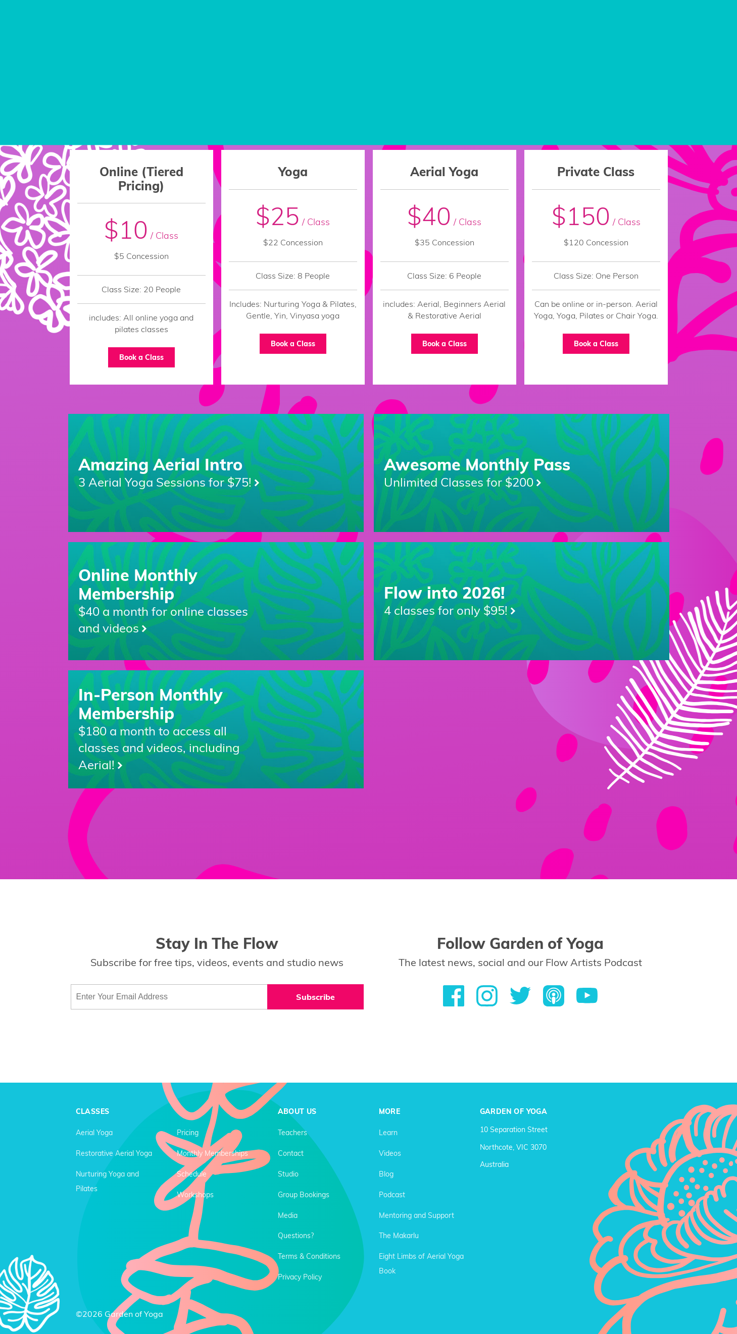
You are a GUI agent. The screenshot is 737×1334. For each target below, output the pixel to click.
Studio (288, 1174)
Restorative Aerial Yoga (114, 1153)
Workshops (195, 1194)
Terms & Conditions (309, 1256)
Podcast (392, 1194)
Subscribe (315, 997)
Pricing (188, 1132)
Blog (386, 1174)
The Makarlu (399, 1235)
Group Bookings (303, 1194)
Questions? (296, 1235)
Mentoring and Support (416, 1215)
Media (288, 1215)
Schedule (192, 1174)
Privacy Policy (300, 1277)
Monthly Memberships (212, 1153)
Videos (390, 1153)
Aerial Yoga (94, 1132)
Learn (388, 1132)
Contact (291, 1153)
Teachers (292, 1132)
